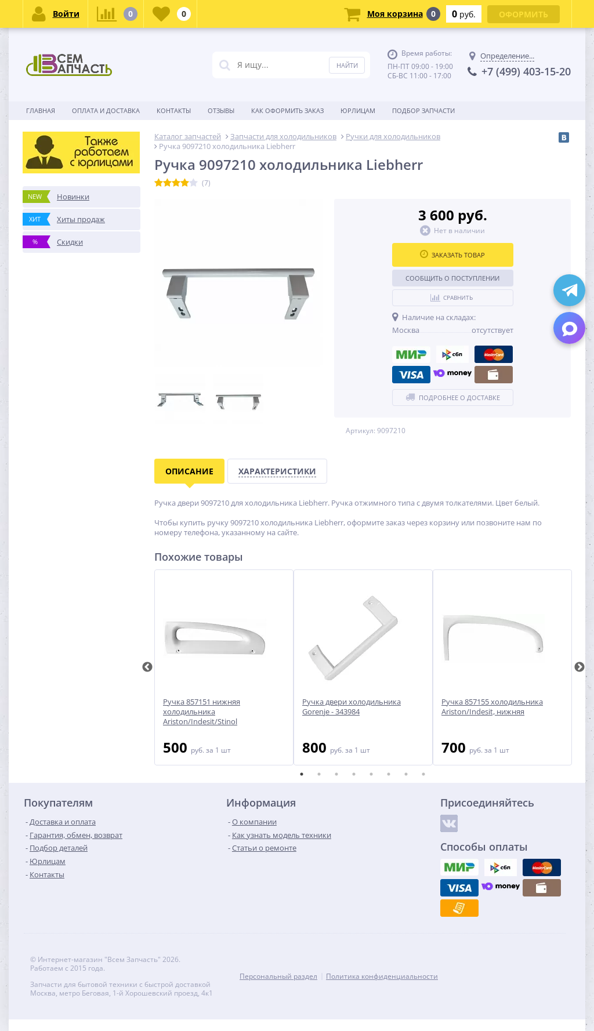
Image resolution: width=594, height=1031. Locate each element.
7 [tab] (406, 774)
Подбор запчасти (423, 110)
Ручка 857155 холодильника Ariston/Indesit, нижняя (492, 707)
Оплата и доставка (106, 110)
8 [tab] (423, 774)
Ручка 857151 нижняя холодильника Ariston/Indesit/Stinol (201, 712)
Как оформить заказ (287, 110)
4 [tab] (354, 774)
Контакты (174, 110)
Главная (40, 110)
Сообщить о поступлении (452, 278)
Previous (147, 667)
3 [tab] (336, 774)
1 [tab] (301, 774)
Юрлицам (358, 110)
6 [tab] (388, 774)
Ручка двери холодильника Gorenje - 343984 (351, 707)
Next (579, 667)
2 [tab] (319, 774)
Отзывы (221, 110)
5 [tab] (371, 774)
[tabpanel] (224, 667)
